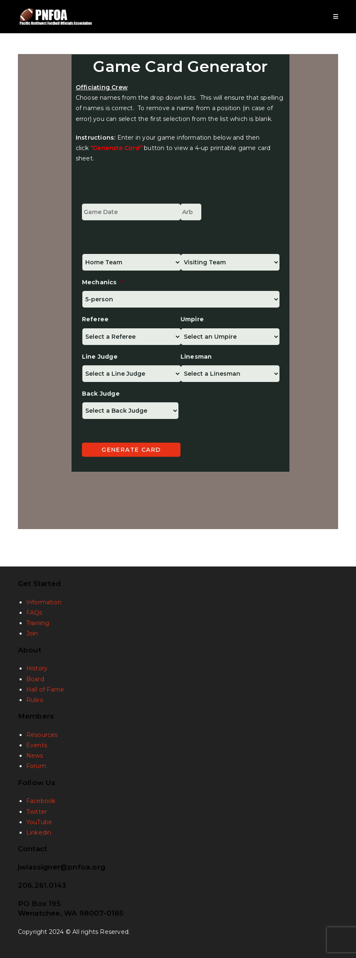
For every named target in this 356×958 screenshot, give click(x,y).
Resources (42, 735)
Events (36, 745)
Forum (36, 766)
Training (37, 623)
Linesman (196, 356)
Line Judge (100, 356)
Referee (95, 319)
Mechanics (102, 282)
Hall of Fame (45, 689)
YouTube (39, 822)
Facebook (41, 801)
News (34, 755)
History (36, 668)
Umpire (192, 319)
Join (32, 633)
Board (35, 679)
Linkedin (39, 832)
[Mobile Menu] (336, 16)
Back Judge (101, 393)
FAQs (34, 612)
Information (44, 602)
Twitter (36, 811)
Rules (34, 700)
